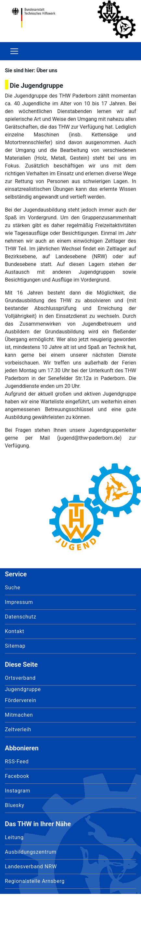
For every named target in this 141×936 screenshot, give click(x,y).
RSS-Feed (17, 761)
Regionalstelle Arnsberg (35, 881)
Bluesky (14, 805)
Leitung (14, 837)
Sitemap (15, 646)
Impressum (19, 602)
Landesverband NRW (31, 866)
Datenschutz (20, 617)
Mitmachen (19, 715)
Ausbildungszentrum (31, 852)
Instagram (17, 791)
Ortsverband (20, 678)
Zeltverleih (18, 729)
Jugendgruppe (23, 689)
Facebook (17, 776)
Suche (12, 587)
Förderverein (20, 700)
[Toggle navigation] (14, 51)
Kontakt (14, 631)
